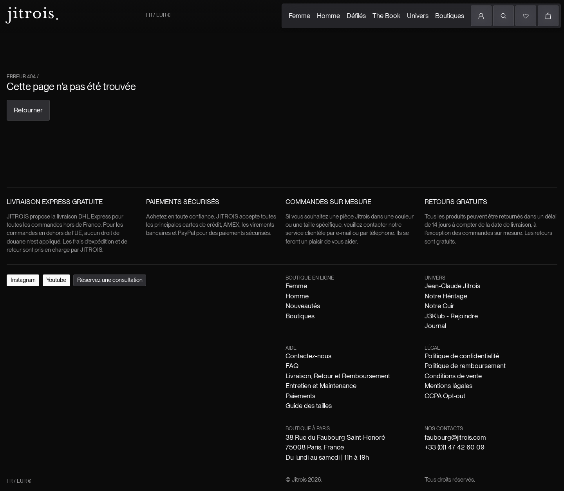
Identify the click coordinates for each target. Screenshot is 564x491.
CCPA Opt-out (445, 396)
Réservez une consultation (110, 279)
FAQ (292, 366)
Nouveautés (303, 306)
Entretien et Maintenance (321, 386)
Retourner (28, 110)
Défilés (356, 16)
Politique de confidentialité (462, 356)
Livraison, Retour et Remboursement (338, 376)
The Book (386, 16)
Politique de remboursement (465, 366)
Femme (299, 16)
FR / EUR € (158, 15)
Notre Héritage (446, 296)
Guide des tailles (309, 406)
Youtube (56, 279)
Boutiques (449, 16)
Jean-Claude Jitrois (452, 286)
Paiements (300, 396)
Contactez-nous (308, 356)
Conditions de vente (453, 376)
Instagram (23, 279)
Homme (328, 16)
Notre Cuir (439, 306)
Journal (435, 326)
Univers (417, 16)
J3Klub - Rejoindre (451, 316)
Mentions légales (448, 386)
